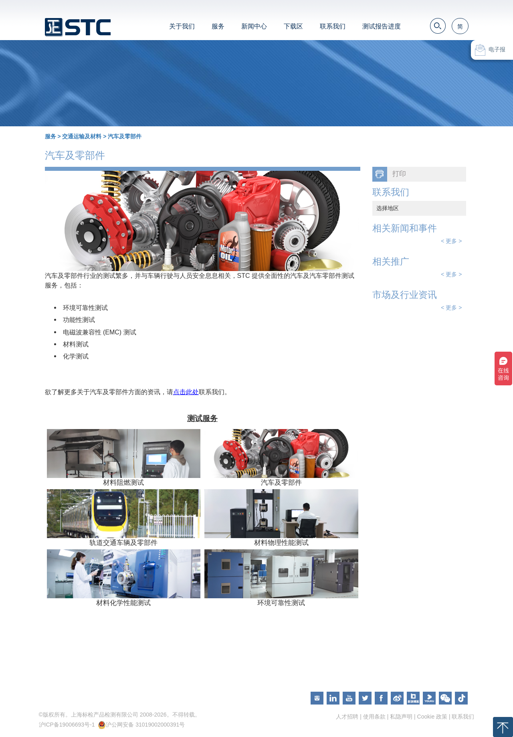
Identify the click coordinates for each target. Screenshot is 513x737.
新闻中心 (254, 26)
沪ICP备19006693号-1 (67, 724)
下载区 (293, 26)
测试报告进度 (381, 26)
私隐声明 (401, 716)
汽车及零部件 (124, 136)
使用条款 (374, 716)
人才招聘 (347, 716)
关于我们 (182, 26)
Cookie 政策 (432, 716)
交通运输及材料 (81, 136)
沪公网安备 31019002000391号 (145, 724)
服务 (218, 26)
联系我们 (332, 26)
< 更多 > (451, 241)
